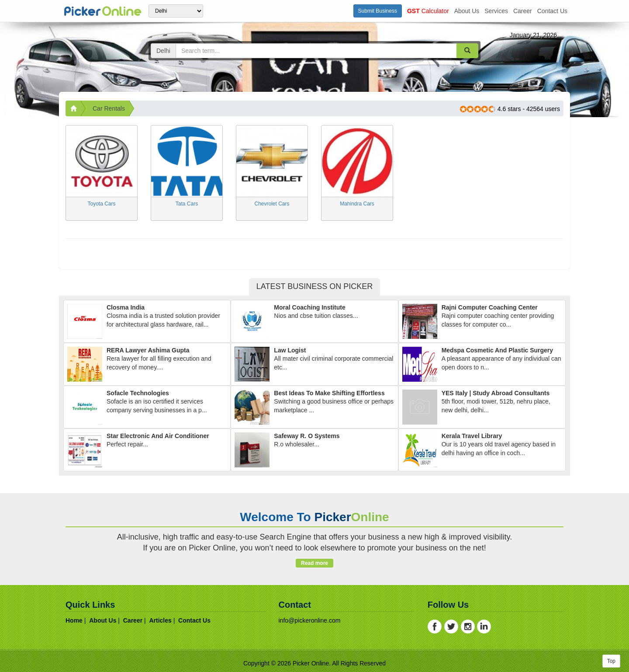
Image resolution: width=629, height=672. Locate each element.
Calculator (428, 10)
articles (160, 620)
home (74, 620)
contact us (552, 10)
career (522, 10)
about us (467, 10)
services (496, 10)
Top (611, 661)
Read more (314, 563)
